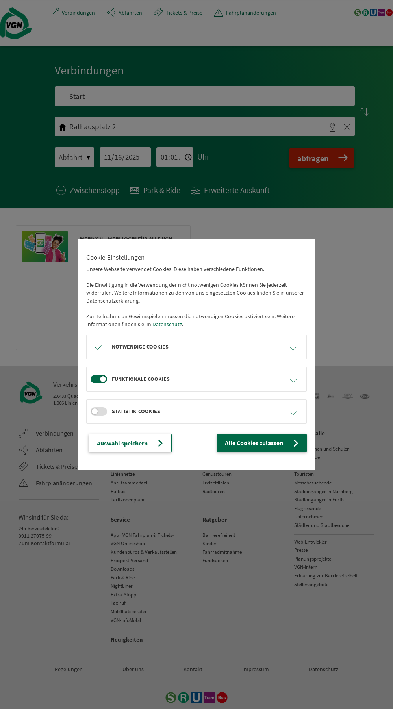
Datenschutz (167, 324)
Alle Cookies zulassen (266, 443)
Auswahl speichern (128, 443)
